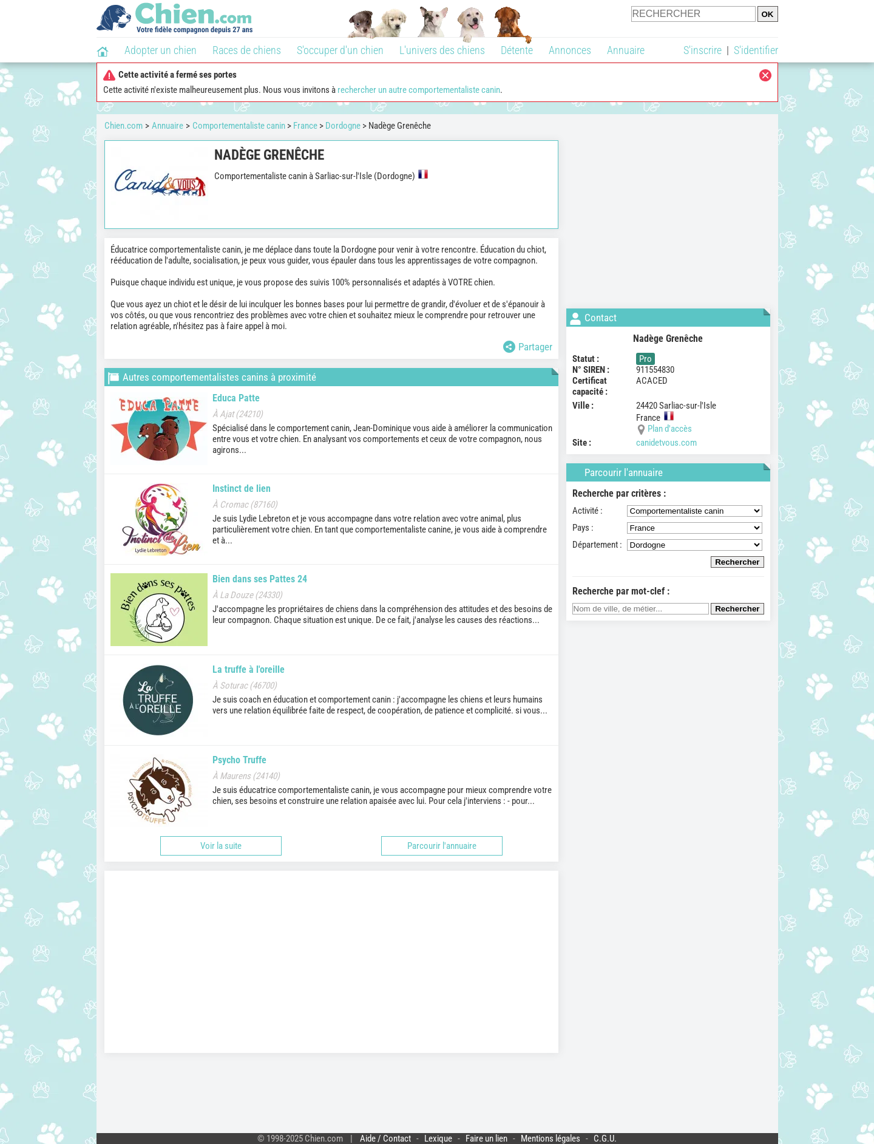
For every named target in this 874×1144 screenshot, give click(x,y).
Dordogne (343, 125)
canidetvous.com (666, 442)
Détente (517, 50)
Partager (527, 347)
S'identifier (756, 50)
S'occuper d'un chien (340, 50)
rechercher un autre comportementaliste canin (418, 89)
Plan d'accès (670, 428)
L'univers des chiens (442, 50)
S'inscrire (702, 50)
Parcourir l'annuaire (441, 845)
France (305, 125)
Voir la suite (221, 845)
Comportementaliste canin (238, 125)
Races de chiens (246, 50)
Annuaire (626, 50)
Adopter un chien (160, 50)
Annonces (570, 50)
